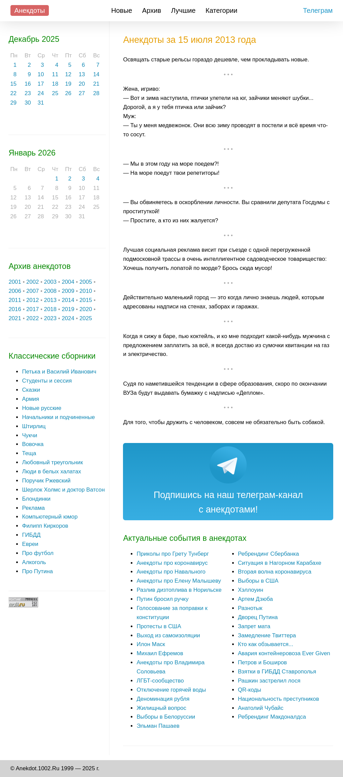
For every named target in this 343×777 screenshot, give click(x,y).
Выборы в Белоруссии (165, 717)
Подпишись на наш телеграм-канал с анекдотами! (228, 502)
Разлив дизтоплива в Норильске (178, 590)
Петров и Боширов (262, 662)
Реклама (33, 508)
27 (82, 93)
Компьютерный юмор (49, 517)
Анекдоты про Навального (170, 571)
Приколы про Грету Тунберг (172, 554)
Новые (121, 10)
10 (41, 74)
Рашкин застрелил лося (269, 680)
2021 (14, 318)
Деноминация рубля (162, 699)
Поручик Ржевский (46, 480)
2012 (32, 300)
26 (68, 93)
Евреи (30, 544)
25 (55, 93)
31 (41, 103)
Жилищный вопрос (161, 708)
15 (13, 84)
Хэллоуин (250, 590)
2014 (68, 300)
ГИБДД (31, 535)
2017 (32, 309)
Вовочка (32, 444)
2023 (50, 318)
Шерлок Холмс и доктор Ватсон (63, 490)
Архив (151, 10)
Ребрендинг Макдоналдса (272, 717)
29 (13, 103)
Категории (222, 10)
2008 (50, 291)
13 (82, 74)
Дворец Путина (258, 617)
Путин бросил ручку (162, 599)
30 (28, 103)
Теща (29, 453)
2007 (32, 291)
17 (41, 84)
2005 (86, 282)
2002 (32, 282)
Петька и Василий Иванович (59, 371)
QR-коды (249, 690)
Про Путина (37, 571)
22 (13, 93)
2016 (14, 309)
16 (28, 84)
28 (96, 93)
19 (68, 84)
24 (41, 93)
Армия (30, 399)
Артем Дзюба (255, 599)
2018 (50, 309)
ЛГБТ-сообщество (160, 680)
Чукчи (29, 435)
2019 (68, 309)
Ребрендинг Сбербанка (268, 554)
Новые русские (41, 408)
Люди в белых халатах (51, 471)
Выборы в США (258, 581)
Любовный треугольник (52, 462)
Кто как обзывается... (265, 644)
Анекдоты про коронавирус (172, 563)
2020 (86, 309)
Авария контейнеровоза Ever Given (284, 653)
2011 (14, 300)
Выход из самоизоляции (168, 635)
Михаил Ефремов (159, 653)
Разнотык (250, 608)
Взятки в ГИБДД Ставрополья (277, 671)
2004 (68, 282)
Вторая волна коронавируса (274, 571)
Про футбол (37, 553)
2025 (86, 318)
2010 (86, 291)
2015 (86, 300)
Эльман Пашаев (157, 726)
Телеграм (318, 10)
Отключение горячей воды (171, 690)
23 (28, 93)
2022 (32, 318)
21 (96, 84)
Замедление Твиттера (267, 635)
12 (68, 74)
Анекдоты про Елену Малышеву (178, 581)
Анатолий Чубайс (260, 708)
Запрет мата (254, 626)
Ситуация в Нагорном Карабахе (279, 563)
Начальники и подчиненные (58, 417)
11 (55, 74)
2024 (68, 318)
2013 (50, 300)
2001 (14, 282)
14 (96, 74)
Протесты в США (158, 626)
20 (82, 84)
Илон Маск (150, 644)
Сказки (31, 390)
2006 (14, 291)
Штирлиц (33, 426)
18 (55, 84)
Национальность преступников (278, 699)
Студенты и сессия (47, 381)
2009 (68, 291)
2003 (50, 282)
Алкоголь (34, 562)
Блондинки (36, 499)
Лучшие (183, 10)
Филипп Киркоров (45, 526)
